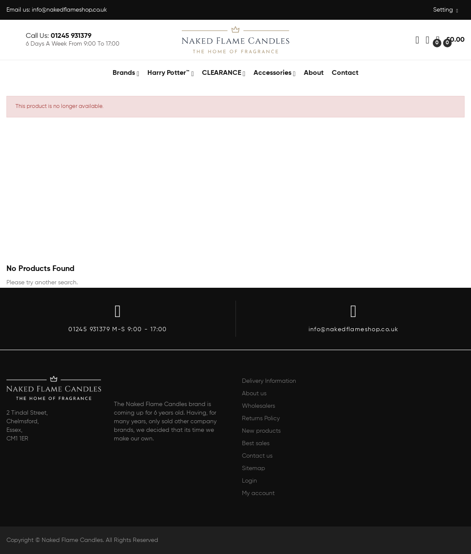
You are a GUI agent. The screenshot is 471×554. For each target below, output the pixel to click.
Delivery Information (269, 381)
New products (261, 431)
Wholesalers (258, 406)
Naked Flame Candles (72, 540)
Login (249, 481)
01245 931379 (71, 36)
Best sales (255, 443)
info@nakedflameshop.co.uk (69, 10)
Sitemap (253, 468)
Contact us (257, 456)
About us (254, 394)
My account (258, 493)
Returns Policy (261, 419)
